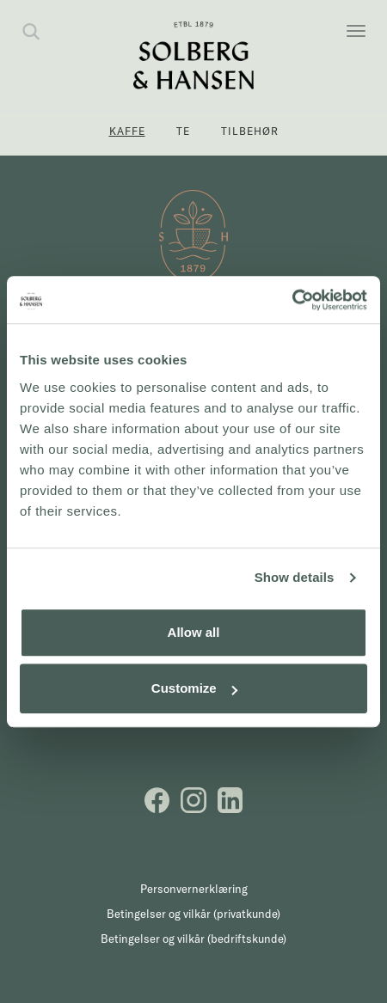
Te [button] (183, 131)
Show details (295, 577)
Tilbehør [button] (250, 131)
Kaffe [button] (127, 131)
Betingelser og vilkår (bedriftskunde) (193, 938)
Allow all (194, 632)
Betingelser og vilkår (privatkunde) (193, 913)
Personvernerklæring (194, 889)
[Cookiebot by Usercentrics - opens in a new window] (292, 300)
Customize (194, 688)
